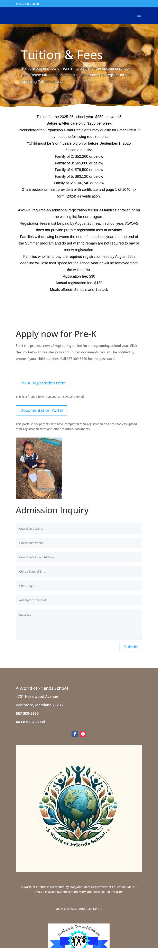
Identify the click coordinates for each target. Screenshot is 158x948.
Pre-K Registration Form (43, 383)
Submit (131, 647)
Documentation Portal (41, 410)
